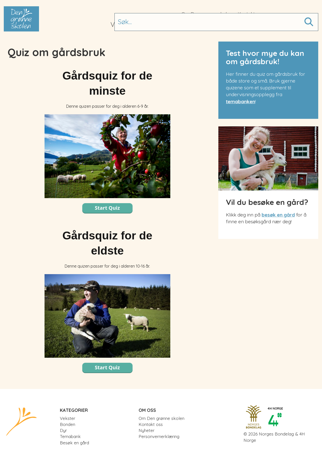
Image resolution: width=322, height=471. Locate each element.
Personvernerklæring (159, 436)
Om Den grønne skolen (206, 14)
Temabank (199, 24)
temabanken (240, 101)
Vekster (121, 24)
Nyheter (146, 430)
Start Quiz (107, 207)
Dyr (172, 24)
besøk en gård (278, 215)
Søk (308, 19)
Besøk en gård (241, 24)
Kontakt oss (250, 14)
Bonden (149, 24)
